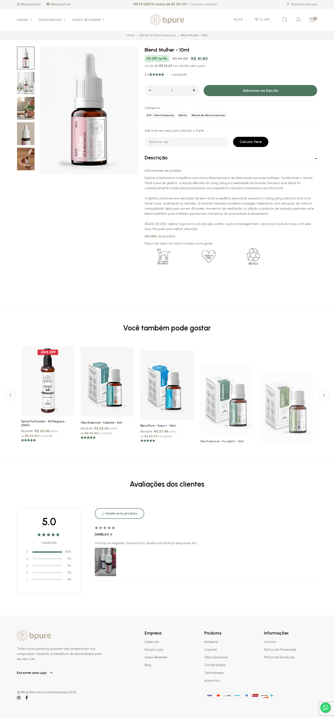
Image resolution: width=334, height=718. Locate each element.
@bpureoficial (28, 4)
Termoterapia (214, 673)
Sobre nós (152, 642)
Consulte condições (204, 4)
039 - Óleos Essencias (160, 115)
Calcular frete (251, 142)
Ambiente (211, 642)
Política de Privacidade (280, 650)
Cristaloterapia (215, 665)
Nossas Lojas (154, 650)
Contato (270, 642)
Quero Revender (87, 20)
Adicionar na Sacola (260, 90)
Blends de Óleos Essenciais (158, 35)
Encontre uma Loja (34, 673)
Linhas (23, 20)
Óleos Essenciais (216, 657)
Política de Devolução (279, 657)
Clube (262, 19)
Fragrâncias (51, 20)
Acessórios (212, 680)
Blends (183, 115)
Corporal (210, 650)
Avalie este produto (119, 513)
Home (131, 35)
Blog (238, 19)
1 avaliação (179, 74)
